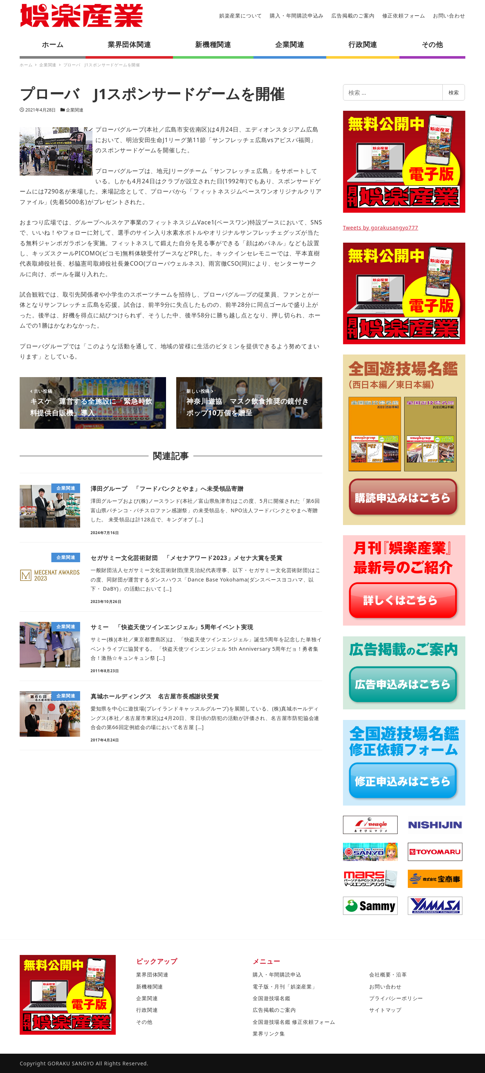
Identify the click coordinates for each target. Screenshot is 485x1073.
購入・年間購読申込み (297, 15)
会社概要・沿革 (388, 974)
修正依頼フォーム (403, 15)
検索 (454, 92)
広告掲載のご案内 (352, 15)
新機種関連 (149, 986)
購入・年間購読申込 (277, 974)
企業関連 (74, 110)
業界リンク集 (269, 1033)
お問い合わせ (449, 15)
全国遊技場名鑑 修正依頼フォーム (294, 1021)
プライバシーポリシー (396, 998)
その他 (144, 1021)
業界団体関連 (152, 974)
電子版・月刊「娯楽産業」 (285, 986)
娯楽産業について (240, 15)
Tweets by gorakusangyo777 (380, 227)
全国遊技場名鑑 (272, 998)
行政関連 (147, 1009)
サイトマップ (385, 1009)
